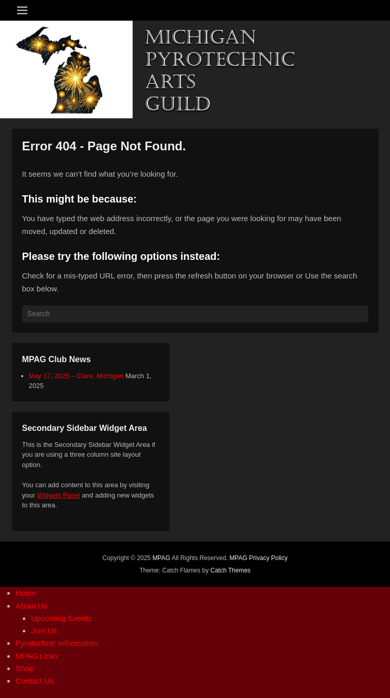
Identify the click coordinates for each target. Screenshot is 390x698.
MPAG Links (36, 656)
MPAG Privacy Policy (258, 558)
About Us (31, 605)
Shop (24, 668)
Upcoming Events (61, 618)
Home (25, 592)
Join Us (44, 630)
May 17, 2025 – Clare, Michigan (76, 376)
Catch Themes (230, 570)
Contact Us (34, 680)
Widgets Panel (58, 495)
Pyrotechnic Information (56, 643)
